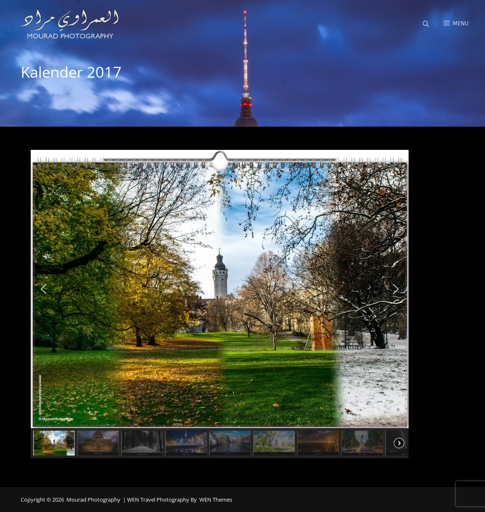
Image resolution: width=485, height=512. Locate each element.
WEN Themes (215, 499)
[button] (43, 289)
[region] (242, 304)
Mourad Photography (93, 499)
